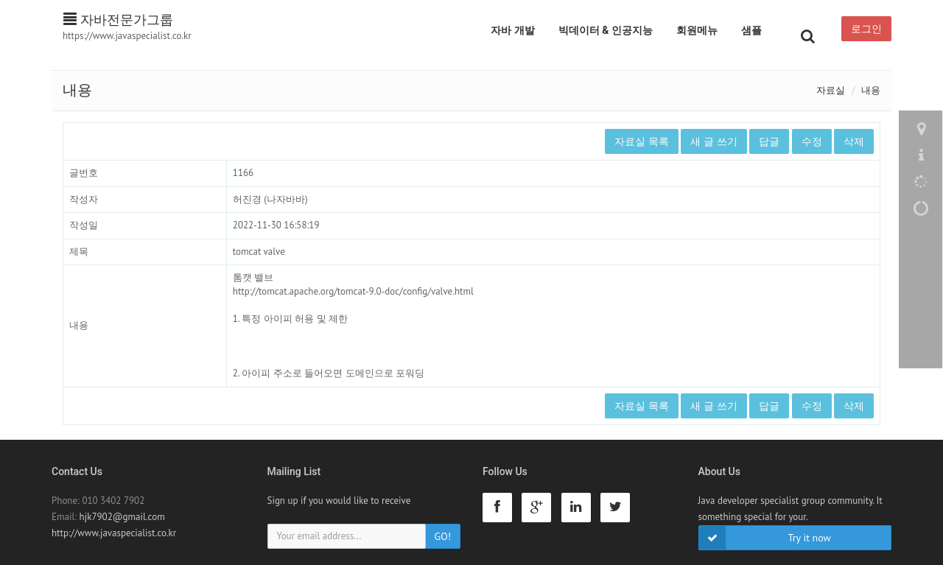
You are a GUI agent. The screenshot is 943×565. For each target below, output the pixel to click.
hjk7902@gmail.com (122, 516)
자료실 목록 (641, 141)
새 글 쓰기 (713, 141)
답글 (769, 141)
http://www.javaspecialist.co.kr (114, 533)
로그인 (866, 28)
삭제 (854, 141)
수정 (812, 141)
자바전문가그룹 (118, 19)
